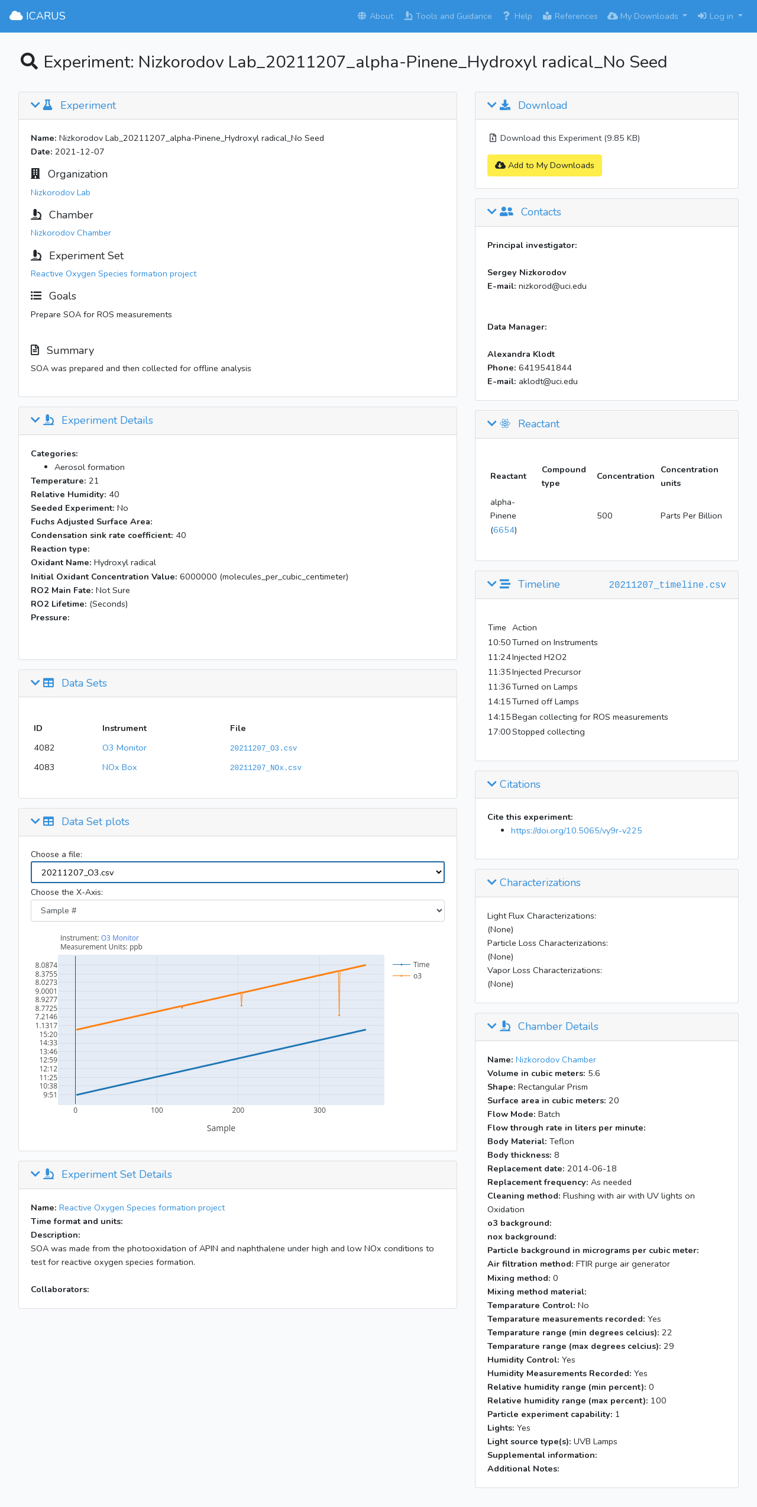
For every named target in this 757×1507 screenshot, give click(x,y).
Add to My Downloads (544, 165)
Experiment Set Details (101, 1174)
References (570, 16)
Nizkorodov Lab (60, 192)
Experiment (73, 105)
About (375, 16)
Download (527, 105)
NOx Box (119, 767)
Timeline (523, 584)
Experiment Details (92, 420)
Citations (514, 784)
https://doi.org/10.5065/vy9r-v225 (576, 830)
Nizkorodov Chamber (71, 233)
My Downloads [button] (644, 16)
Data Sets (69, 683)
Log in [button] (716, 16)
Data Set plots (80, 822)
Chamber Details (543, 1026)
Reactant (523, 424)
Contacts (524, 212)
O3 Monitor (124, 748)
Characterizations (534, 883)
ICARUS (37, 16)
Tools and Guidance (447, 16)
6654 (504, 530)
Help (517, 16)
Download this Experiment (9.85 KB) (563, 138)
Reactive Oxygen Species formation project (113, 273)
